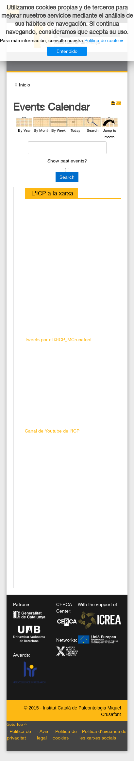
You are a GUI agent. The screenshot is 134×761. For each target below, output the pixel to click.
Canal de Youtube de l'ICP (52, 431)
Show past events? (67, 160)
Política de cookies (103, 40)
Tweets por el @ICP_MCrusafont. (59, 339)
